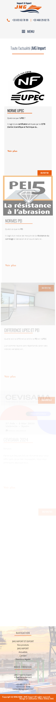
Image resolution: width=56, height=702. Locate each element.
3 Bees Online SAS (45, 699)
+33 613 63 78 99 (20, 20)
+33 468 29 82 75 (41, 20)
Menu (28, 31)
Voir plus (12, 151)
